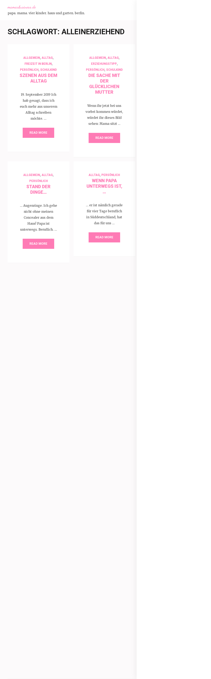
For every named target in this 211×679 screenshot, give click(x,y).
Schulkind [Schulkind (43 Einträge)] (192, 586)
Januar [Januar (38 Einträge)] (156, 539)
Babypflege (158, 218)
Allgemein (31, 57)
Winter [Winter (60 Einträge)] (157, 634)
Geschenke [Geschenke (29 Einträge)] (158, 529)
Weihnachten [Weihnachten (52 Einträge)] (181, 624)
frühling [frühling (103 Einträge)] (160, 510)
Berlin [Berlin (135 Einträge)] (174, 463)
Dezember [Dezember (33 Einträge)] (158, 482)
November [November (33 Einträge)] (171, 577)
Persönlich (29, 69)
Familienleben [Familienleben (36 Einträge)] (160, 491)
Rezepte (156, 366)
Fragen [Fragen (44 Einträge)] (157, 501)
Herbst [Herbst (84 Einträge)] (179, 529)
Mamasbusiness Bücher (168, 54)
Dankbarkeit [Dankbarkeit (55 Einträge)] (180, 473)
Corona (155, 237)
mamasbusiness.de (22, 7)
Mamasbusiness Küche (167, 44)
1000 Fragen (159, 168)
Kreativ (155, 317)
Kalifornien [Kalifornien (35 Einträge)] (174, 539)
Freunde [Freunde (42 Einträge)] (174, 501)
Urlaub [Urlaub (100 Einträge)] (158, 624)
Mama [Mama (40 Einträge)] (172, 567)
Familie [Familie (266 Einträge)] (181, 482)
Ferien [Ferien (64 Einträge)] (181, 492)
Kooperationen (161, 74)
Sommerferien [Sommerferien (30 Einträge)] (160, 615)
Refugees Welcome (165, 356)
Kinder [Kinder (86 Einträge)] (158, 548)
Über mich (157, 40)
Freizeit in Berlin (38, 63)
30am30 (156, 188)
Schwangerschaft (163, 64)
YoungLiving (159, 416)
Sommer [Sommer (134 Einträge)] (186, 605)
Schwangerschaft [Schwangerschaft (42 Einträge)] (164, 596)
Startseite (157, 30)
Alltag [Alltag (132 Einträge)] (158, 454)
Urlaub (154, 396)
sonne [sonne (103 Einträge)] (181, 615)
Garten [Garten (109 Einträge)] (182, 510)
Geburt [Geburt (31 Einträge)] (156, 520)
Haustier (156, 297)
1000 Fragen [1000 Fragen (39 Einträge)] (182, 444)
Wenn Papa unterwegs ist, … (104, 186)
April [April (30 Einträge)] (197, 453)
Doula (154, 257)
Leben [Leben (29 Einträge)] (185, 558)
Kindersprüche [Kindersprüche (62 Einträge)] (163, 558)
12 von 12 (157, 178)
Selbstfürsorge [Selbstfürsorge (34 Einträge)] (161, 605)
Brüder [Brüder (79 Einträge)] (158, 472)
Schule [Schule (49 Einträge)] (174, 586)
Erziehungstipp (104, 63)
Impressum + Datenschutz (170, 84)
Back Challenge (161, 228)
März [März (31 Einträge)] (155, 577)
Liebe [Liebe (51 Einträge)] (156, 567)
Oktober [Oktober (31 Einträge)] (189, 577)
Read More (38, 133)
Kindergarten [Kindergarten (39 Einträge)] (179, 548)
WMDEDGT (158, 406)
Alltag (47, 57)
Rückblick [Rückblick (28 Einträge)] (157, 586)
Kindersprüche (161, 307)
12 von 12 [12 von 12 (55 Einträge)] (159, 444)
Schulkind (48, 69)
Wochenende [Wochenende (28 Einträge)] (176, 634)
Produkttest (159, 346)
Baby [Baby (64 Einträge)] (156, 463)
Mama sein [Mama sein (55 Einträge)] (191, 567)
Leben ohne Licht (163, 327)
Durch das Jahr (161, 267)
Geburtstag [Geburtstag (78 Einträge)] (177, 520)
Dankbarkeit (159, 247)
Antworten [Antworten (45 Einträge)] (180, 453)
